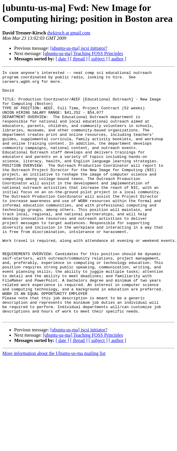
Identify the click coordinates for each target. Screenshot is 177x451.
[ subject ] (98, 58)
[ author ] (117, 58)
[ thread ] (78, 58)
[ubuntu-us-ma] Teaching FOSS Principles (83, 53)
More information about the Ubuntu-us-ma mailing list (53, 402)
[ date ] (62, 58)
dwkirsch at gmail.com (68, 32)
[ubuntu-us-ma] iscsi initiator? (78, 48)
